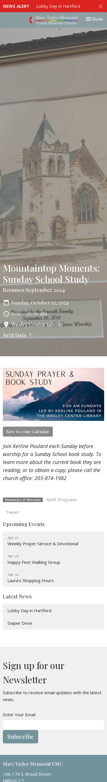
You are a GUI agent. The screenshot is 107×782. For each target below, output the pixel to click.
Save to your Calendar (27, 431)
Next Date (18, 335)
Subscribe (20, 736)
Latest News (17, 596)
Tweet (12, 512)
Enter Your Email (19, 714)
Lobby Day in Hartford (58, 6)
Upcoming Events (24, 524)
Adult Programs (61, 499)
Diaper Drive (19, 623)
